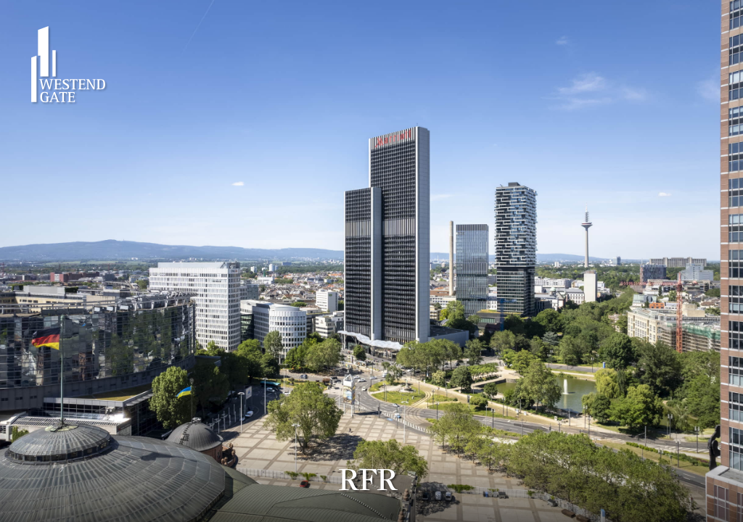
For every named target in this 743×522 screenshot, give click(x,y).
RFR (368, 480)
